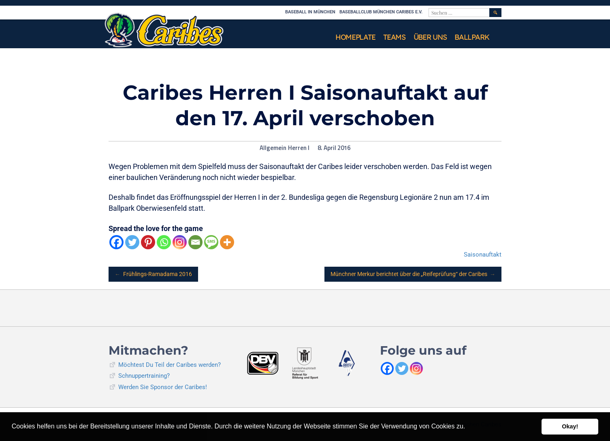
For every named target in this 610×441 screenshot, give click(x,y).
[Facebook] (116, 242)
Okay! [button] (570, 426)
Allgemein (273, 147)
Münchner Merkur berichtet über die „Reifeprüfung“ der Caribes (413, 274)
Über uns (430, 37)
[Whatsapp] (164, 242)
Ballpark (471, 37)
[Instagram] (180, 242)
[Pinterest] (148, 242)
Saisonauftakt (482, 254)
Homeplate (355, 37)
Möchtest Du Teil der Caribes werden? (169, 364)
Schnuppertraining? (144, 375)
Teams (394, 37)
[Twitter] (132, 242)
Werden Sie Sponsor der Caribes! (162, 387)
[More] (227, 242)
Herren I (298, 147)
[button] (468, 427)
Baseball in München (310, 12)
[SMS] (211, 242)
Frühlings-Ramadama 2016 (153, 274)
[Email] (195, 242)
